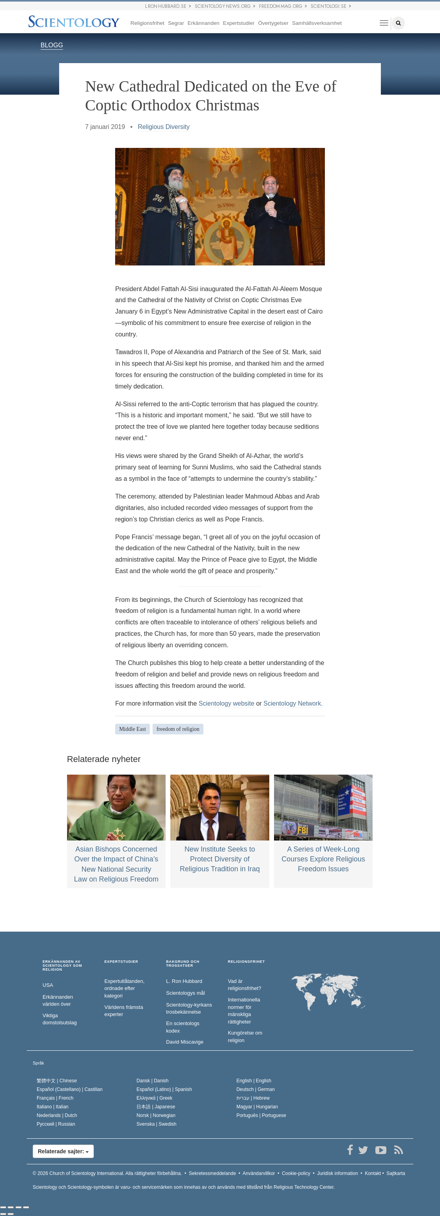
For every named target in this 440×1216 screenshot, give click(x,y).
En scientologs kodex (182, 1027)
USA (48, 985)
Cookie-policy (296, 1173)
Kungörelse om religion (245, 1036)
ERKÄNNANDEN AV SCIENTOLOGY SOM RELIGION (62, 965)
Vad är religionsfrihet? (244, 985)
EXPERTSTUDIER (121, 962)
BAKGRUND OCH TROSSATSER (182, 964)
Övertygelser (273, 23)
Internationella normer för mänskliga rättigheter (244, 1011)
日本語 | (155, 1107)
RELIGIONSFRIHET (246, 962)
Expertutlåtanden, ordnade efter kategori (124, 988)
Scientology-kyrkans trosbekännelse (189, 1008)
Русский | (56, 1124)
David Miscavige (184, 1042)
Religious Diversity (164, 126)
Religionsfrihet (147, 23)
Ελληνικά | (154, 1098)
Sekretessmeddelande (212, 1173)
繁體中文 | (57, 1080)
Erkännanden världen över (58, 1000)
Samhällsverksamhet (317, 23)
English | (254, 1080)
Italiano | (53, 1107)
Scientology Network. (293, 703)
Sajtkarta (395, 1173)
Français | (55, 1098)
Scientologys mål (185, 993)
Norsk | (155, 1115)
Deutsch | (256, 1089)
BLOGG (52, 45)
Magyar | (257, 1107)
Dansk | (152, 1080)
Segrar (176, 23)
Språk (38, 1063)
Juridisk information (337, 1173)
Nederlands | (57, 1115)
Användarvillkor (258, 1173)
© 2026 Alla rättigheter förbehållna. (107, 1173)
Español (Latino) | (164, 1089)
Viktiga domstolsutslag (60, 1019)
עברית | (253, 1098)
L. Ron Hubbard (184, 981)
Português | (261, 1115)
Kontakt (373, 1173)
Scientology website (226, 703)
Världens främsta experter (123, 1011)
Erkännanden (204, 23)
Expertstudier (239, 23)
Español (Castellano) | (70, 1089)
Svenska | (156, 1124)
